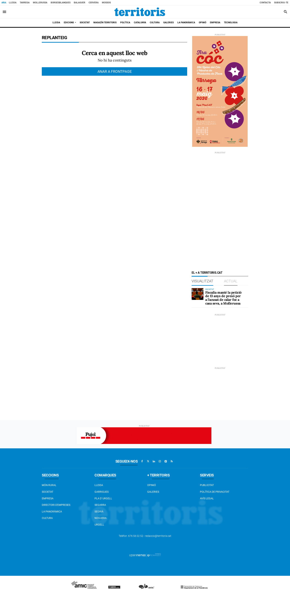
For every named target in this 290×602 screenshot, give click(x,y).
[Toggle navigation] (4, 11)
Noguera (101, 518)
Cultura (47, 518)
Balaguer (79, 2)
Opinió (151, 485)
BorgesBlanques (60, 2)
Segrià (99, 511)
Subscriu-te (281, 2)
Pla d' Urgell (103, 498)
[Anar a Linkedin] (154, 461)
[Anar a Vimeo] (166, 461)
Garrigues (102, 491)
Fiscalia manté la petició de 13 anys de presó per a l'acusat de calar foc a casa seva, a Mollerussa (223, 297)
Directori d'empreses (56, 504)
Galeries (153, 491)
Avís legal (207, 498)
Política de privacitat (214, 491)
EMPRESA (47, 498)
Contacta (265, 2)
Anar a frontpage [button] (114, 71)
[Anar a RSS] (172, 461)
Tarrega (25, 2)
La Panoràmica (52, 511)
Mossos (106, 2)
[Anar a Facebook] (142, 461)
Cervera (94, 2)
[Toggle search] (285, 11)
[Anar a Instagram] (160, 461)
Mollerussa (40, 2)
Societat (47, 491)
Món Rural (49, 485)
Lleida (12, 2)
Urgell (99, 524)
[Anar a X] (148, 461)
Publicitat (207, 485)
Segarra (100, 504)
